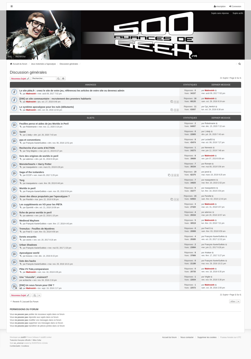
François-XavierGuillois (36, 143)
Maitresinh (31, 94)
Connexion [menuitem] (235, 6)
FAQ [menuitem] (10, 57)
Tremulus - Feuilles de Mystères (37, 228)
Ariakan (208, 252)
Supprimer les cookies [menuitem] (206, 337)
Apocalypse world (29, 253)
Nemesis (208, 147)
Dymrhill (29, 207)
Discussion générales (28, 72)
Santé (22, 131)
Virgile (207, 277)
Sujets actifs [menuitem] (238, 13)
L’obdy (29, 135)
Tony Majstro (31, 151)
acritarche (27, 280)
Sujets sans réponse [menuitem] (220, 13)
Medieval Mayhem (29, 220)
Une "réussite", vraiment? (33, 277)
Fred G (29, 232)
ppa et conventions (30, 140)
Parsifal (29, 199)
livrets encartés (28, 236)
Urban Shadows (28, 245)
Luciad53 (209, 139)
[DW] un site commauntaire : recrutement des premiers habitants (55, 98)
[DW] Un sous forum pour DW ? (36, 285)
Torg (21, 180)
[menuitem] (239, 63)
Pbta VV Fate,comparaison (34, 269)
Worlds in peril (27, 188)
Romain (208, 164)
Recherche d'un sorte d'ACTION (37, 148)
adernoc (29, 159)
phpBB (23, 337)
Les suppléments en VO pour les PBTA (40, 204)
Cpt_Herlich (210, 106)
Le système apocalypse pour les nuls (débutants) (46, 107)
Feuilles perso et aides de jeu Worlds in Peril (44, 123)
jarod (207, 172)
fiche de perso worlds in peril (35, 212)
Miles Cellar (37, 340)
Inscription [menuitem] (220, 6)
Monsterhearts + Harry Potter (35, 164)
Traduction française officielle (20, 340)
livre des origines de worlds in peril (38, 156)
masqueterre (31, 167)
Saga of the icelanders (31, 172)
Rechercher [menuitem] (21, 57)
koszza (29, 256)
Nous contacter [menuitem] (187, 337)
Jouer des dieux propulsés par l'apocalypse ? (44, 196)
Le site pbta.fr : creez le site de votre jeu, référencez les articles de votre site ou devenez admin (71, 90)
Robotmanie (31, 127)
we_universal (18, 343)
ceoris (28, 240)
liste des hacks (27, 261)
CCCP (29, 175)
